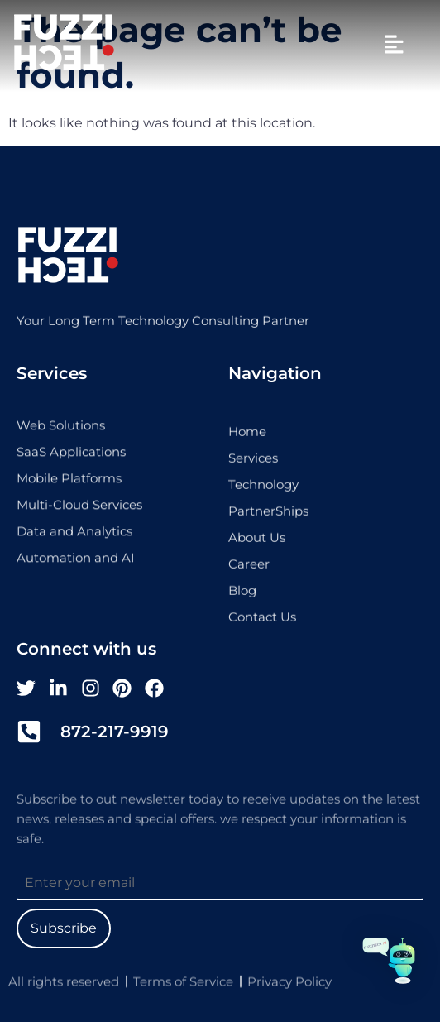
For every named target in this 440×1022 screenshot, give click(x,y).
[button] (393, 45)
